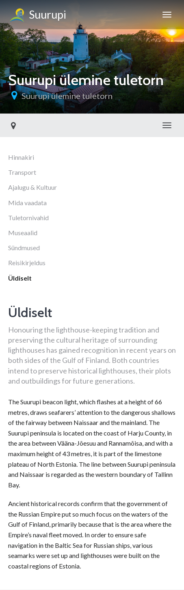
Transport (22, 172)
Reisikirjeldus (26, 262)
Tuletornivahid (28, 217)
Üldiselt (20, 278)
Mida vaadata (27, 202)
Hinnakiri (21, 157)
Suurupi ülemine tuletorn (67, 96)
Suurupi (37, 16)
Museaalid (22, 232)
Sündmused (24, 247)
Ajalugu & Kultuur (32, 187)
